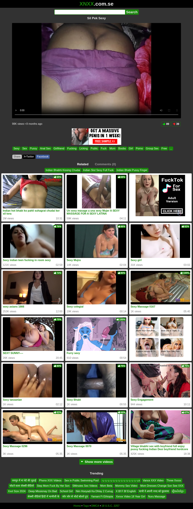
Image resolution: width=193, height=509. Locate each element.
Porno (139, 148)
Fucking (72, 148)
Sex (24, 148)
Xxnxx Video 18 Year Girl (130, 496)
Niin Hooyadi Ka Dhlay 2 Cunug (94, 491)
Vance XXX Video (153, 480)
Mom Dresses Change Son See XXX (161, 485)
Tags (86, 505)
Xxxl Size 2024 (17, 491)
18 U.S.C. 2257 (110, 505)
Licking (84, 148)
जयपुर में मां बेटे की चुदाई (24, 480)
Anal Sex (45, 148)
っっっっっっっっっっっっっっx (121, 480)
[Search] (89, 12)
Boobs (122, 148)
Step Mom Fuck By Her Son (53, 485)
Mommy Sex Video (126, 485)
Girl (131, 148)
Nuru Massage (156, 496)
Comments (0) (105, 164)
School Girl (66, 491)
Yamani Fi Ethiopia (102, 496)
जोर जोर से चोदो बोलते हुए (75, 496)
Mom (112, 148)
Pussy (33, 148)
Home (77, 505)
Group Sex (152, 148)
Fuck (104, 148)
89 (166, 124)
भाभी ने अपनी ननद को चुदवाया (154, 491)
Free (164, 148)
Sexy (16, 148)
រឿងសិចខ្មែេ (178, 491)
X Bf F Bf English (126, 491)
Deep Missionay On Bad (42, 491)
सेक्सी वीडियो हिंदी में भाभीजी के (43, 496)
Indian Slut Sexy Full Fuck (98, 170)
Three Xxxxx (174, 480)
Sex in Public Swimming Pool (81, 480)
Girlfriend (59, 148)
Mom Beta (106, 485)
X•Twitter (29, 156)
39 (176, 124)
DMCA (95, 505)
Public (94, 148)
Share (17, 156)
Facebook (42, 156)
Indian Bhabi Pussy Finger (132, 170)
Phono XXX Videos (50, 480)
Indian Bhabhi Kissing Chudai (63, 170)
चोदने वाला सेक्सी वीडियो (22, 485)
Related (82, 164)
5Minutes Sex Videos (85, 485)
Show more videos (96, 462)
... (171, 148)
